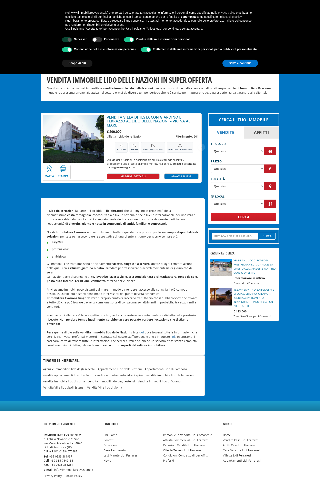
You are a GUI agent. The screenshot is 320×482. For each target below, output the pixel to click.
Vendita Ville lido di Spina (104, 387)
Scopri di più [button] (77, 470)
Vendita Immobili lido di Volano (159, 381)
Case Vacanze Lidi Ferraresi (133, 3)
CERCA (243, 216)
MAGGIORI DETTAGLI (133, 176)
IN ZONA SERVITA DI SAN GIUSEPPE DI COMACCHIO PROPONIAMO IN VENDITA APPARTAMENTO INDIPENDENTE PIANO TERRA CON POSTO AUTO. (253, 298)
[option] (73, 139)
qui (141, 332)
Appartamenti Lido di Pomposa (166, 369)
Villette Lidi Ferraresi (168, 3)
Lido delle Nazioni (131, 136)
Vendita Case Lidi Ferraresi (57, 3)
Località (218, 179)
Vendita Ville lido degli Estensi (63, 387)
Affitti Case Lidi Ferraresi (95, 3)
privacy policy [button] (226, 420)
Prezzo (216, 161)
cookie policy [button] (233, 424)
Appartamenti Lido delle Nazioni (120, 369)
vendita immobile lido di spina (64, 381)
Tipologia (219, 144)
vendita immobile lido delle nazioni (170, 375)
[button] (75, 3)
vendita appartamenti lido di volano (67, 375)
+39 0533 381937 (181, 176)
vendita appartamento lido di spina (119, 375)
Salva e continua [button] (240, 470)
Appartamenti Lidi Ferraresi (204, 3)
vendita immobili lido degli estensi (111, 381)
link (173, 337)
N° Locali (218, 196)
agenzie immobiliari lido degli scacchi (69, 369)
